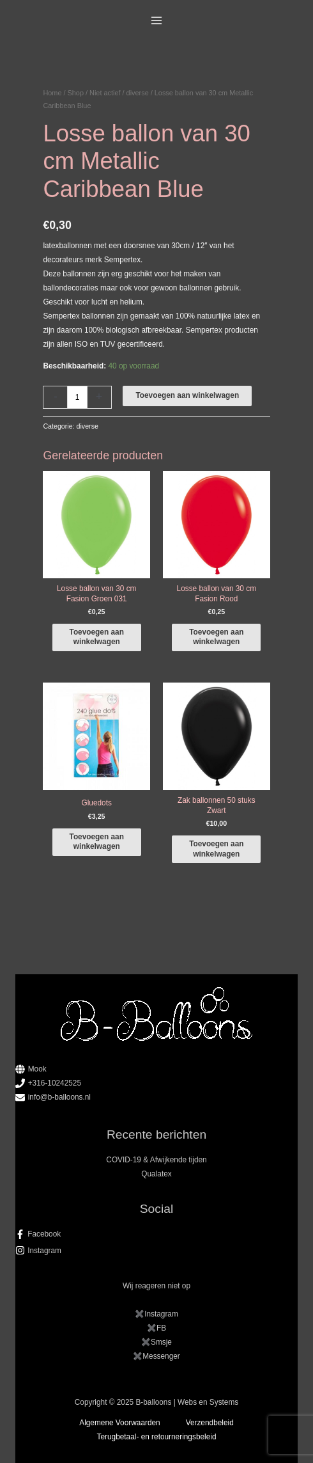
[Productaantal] (77, 397)
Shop (76, 93)
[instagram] (156, 1251)
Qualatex (156, 1173)
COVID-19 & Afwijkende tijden (156, 1159)
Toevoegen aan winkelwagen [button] (97, 637)
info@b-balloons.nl (59, 1097)
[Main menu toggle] (157, 21)
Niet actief (104, 93)
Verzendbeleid (210, 1422)
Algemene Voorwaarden (119, 1422)
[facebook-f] (156, 1234)
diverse (137, 93)
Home (52, 93)
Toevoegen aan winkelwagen (187, 395)
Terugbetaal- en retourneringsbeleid (157, 1436)
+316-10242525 (54, 1083)
